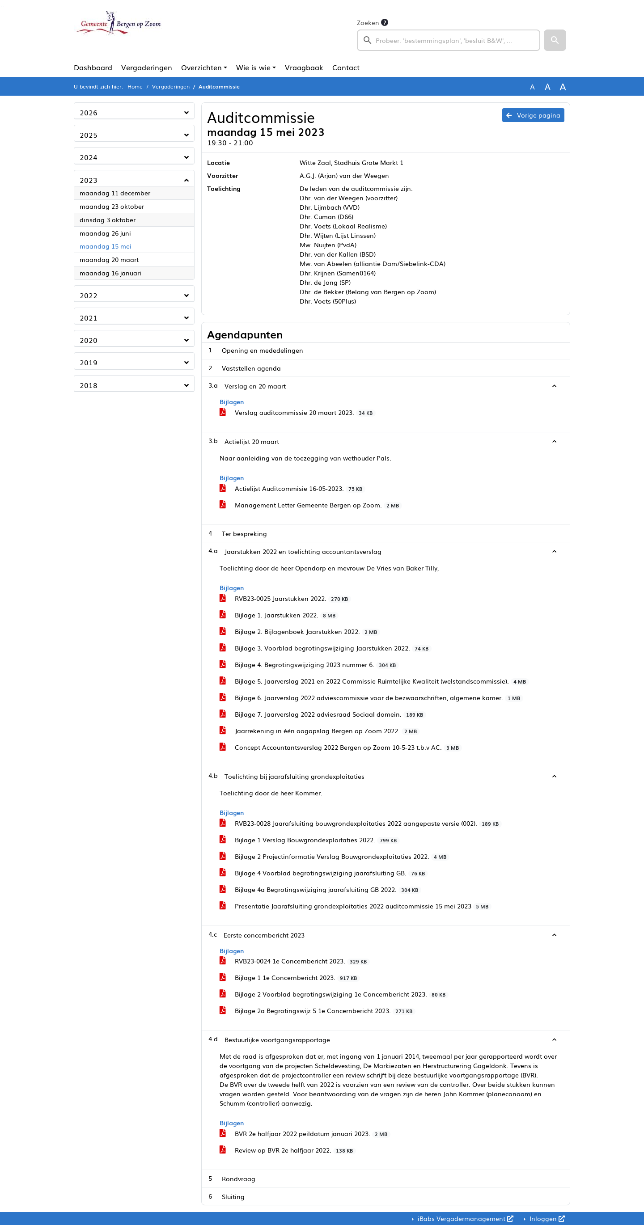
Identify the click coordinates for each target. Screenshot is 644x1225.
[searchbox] (448, 40)
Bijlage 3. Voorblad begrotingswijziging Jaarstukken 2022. (326, 647)
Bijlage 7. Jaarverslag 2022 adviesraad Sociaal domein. (323, 714)
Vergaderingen (146, 67)
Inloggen (546, 1218)
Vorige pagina (533, 114)
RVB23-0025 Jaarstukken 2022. (285, 598)
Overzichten (201, 67)
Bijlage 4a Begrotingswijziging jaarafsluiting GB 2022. (320, 889)
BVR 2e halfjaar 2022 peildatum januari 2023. (305, 1133)
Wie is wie (253, 67)
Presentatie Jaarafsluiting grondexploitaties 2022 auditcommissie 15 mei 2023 (355, 905)
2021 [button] (88, 317)
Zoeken (368, 22)
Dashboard (93, 67)
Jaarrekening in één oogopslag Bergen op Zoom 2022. (320, 730)
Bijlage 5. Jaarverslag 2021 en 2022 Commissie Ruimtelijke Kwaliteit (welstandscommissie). (374, 680)
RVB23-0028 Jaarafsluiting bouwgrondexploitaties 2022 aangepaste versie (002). (361, 823)
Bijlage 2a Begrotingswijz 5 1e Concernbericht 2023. (317, 1010)
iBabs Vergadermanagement (464, 1218)
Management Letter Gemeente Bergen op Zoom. (311, 504)
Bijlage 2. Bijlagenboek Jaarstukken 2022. (300, 631)
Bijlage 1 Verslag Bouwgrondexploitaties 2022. (310, 839)
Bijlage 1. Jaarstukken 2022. (279, 614)
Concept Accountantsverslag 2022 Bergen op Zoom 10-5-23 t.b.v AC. (341, 747)
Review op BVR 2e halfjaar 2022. (288, 1149)
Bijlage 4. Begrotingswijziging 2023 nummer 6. (309, 664)
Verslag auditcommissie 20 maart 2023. (298, 412)
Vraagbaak (304, 67)
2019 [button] (88, 362)
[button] (555, 40)
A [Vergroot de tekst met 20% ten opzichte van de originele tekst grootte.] (548, 86)
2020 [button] (88, 339)
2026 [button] (88, 112)
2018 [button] (88, 385)
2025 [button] (88, 134)
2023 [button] (88, 179)
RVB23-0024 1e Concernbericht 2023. (295, 960)
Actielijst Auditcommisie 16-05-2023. (292, 488)
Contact (346, 67)
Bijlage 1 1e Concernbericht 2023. (290, 977)
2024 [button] (88, 157)
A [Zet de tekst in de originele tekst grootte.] (532, 86)
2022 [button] (88, 295)
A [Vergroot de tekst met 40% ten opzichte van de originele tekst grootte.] (562, 86)
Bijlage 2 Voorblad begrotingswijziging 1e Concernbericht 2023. (334, 993)
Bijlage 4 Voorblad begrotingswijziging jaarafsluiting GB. (324, 872)
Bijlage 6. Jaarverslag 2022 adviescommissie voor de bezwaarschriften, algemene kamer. (371, 697)
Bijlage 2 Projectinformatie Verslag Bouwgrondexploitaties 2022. (334, 856)
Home (135, 86)
